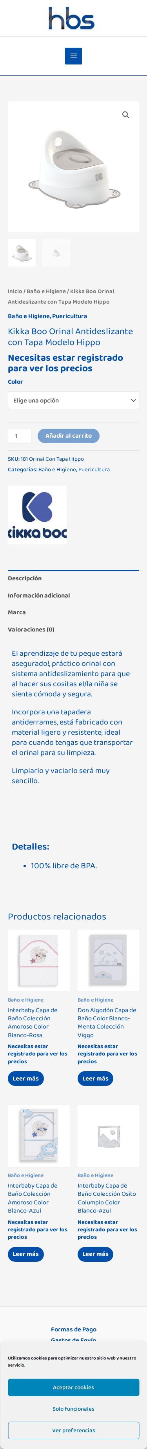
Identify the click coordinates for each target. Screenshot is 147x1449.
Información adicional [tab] (39, 595)
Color (15, 382)
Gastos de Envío (73, 1340)
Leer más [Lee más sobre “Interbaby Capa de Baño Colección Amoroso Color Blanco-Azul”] (26, 1254)
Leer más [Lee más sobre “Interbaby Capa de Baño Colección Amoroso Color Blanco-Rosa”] (26, 1078)
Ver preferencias (73, 1430)
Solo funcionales (73, 1408)
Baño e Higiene (46, 291)
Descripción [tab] (25, 578)
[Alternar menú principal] (73, 56)
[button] (126, 115)
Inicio (15, 291)
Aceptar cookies (73, 1387)
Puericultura (69, 316)
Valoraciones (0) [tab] (31, 629)
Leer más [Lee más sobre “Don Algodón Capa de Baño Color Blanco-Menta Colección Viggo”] (95, 1078)
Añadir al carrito (68, 436)
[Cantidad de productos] (19, 436)
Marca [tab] (17, 612)
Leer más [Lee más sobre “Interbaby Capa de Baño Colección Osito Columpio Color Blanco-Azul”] (95, 1254)
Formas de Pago (73, 1329)
